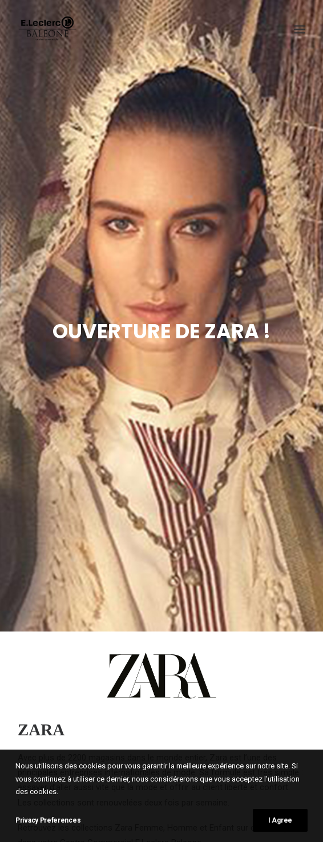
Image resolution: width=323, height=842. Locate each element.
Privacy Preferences (47, 820)
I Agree (280, 820)
